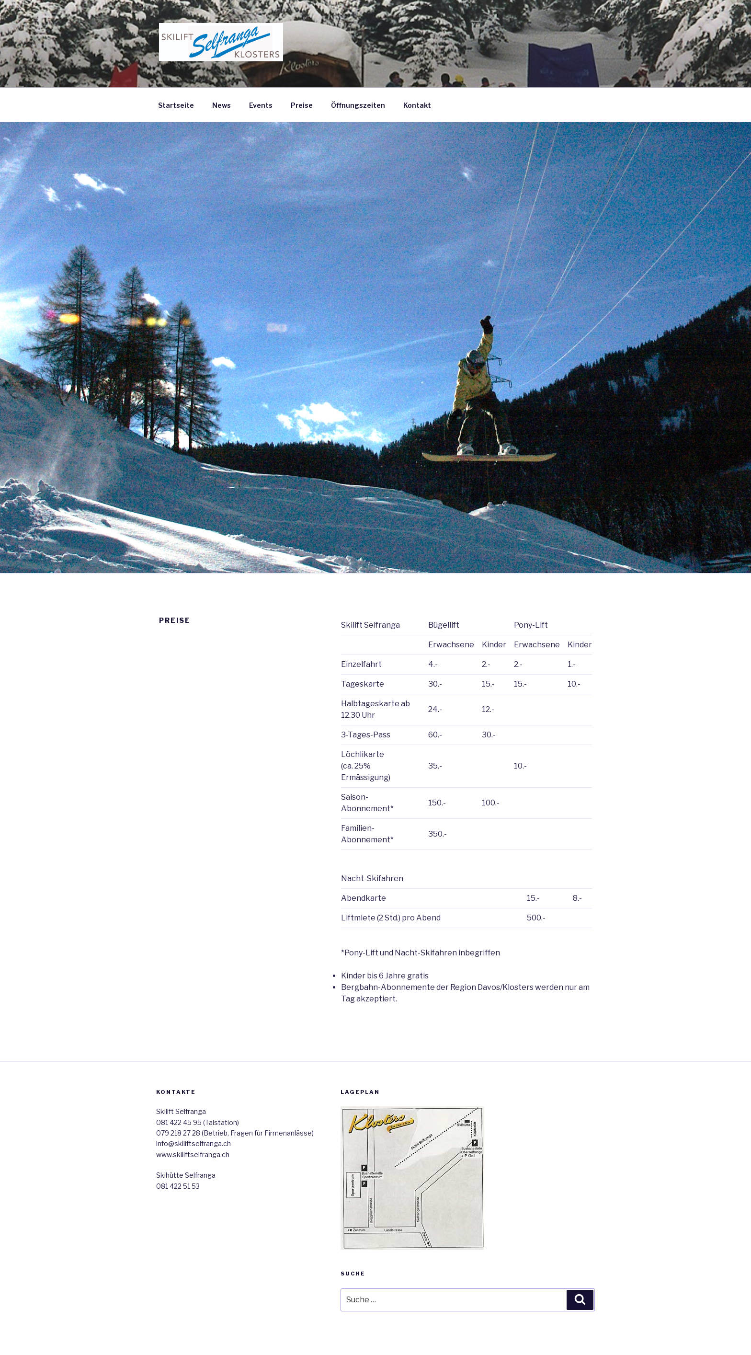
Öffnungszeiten (358, 105)
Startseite (176, 105)
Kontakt (417, 105)
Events (261, 105)
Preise (302, 105)
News (221, 105)
